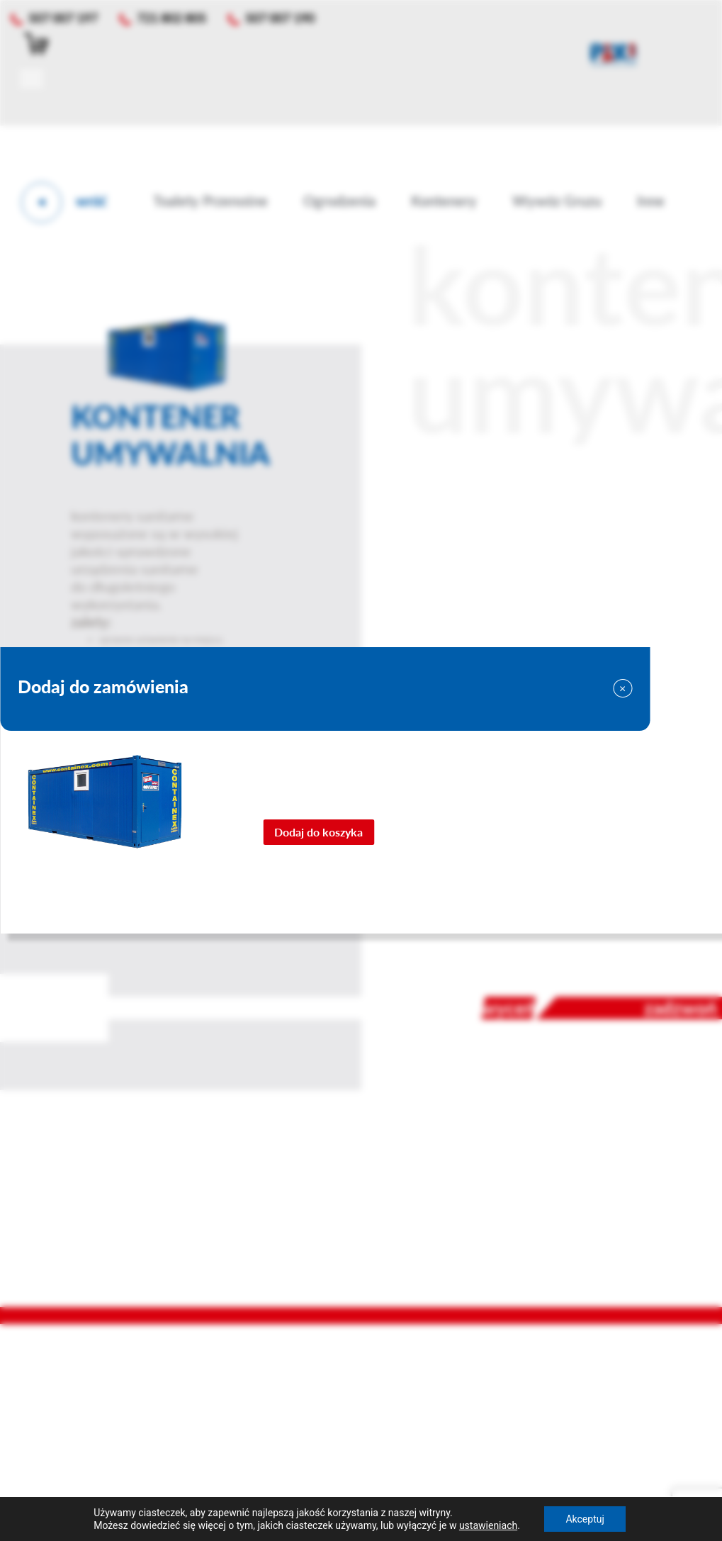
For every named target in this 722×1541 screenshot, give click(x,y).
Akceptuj (584, 1519)
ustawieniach (488, 1525)
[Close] (622, 688)
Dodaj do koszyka (318, 832)
